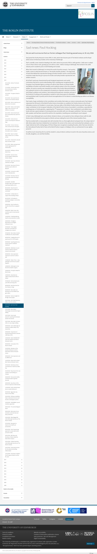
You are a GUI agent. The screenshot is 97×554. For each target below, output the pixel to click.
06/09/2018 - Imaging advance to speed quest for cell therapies (12, 238)
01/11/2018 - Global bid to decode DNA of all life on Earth (12, 140)
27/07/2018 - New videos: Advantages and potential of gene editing (12, 311)
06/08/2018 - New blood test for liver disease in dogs (12, 286)
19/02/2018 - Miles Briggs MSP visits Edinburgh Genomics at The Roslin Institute (12, 419)
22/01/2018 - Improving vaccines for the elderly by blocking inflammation (12, 449)
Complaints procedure (8, 536)
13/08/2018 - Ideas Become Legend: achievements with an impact (12, 276)
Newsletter (6, 497)
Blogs (5, 47)
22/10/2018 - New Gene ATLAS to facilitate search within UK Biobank (12, 167)
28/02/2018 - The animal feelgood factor (12, 407)
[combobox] (78, 5)
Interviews (6, 52)
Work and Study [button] (44, 37)
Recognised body (8, 545)
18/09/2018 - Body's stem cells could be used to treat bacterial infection (12, 212)
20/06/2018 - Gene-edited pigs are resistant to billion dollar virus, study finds (12, 327)
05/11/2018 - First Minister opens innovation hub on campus (12, 130)
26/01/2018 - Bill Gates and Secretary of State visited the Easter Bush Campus (11, 437)
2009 (5, 482)
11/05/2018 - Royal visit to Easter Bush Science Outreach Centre (12, 361)
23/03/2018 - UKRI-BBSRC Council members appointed (12, 403)
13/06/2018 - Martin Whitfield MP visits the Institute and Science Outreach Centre (12, 339)
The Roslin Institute (61, 42)
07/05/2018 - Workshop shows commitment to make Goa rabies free (12, 366)
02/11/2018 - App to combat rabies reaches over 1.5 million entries (12, 135)
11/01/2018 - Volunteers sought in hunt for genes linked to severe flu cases (12, 455)
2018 (5, 80)
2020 (5, 74)
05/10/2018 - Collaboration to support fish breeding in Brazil (12, 194)
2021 (5, 71)
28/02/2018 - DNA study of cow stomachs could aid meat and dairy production (12, 413)
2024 (5, 63)
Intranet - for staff (7, 522)
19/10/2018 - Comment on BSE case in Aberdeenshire (12, 172)
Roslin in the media (8, 489)
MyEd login (90, 543)
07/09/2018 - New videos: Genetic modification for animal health (12, 233)
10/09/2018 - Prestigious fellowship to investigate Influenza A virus (10, 222)
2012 (5, 474)
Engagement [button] (33, 37)
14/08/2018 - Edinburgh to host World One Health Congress (12, 266)
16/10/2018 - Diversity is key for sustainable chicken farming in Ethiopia (12, 177)
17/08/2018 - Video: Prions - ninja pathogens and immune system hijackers (12, 261)
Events (5, 493)
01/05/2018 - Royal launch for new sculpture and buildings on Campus (12, 372)
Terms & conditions (7, 532)
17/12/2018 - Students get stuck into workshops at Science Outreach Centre (12, 89)
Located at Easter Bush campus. (11, 519)
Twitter (44, 519)
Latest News (7, 43)
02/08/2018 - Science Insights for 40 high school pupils (12, 296)
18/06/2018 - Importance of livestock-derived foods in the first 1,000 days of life (12, 333)
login (92, 553)
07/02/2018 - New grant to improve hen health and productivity (11, 425)
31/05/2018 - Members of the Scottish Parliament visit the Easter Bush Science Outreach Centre (11, 351)
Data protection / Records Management (45, 536)
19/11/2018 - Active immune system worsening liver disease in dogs (12, 120)
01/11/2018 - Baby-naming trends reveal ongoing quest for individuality (12, 146)
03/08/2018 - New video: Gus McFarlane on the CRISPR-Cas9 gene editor (12, 291)
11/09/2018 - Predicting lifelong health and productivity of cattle (12, 217)
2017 (5, 459)
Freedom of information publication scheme (46, 534)
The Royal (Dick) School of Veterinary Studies (43, 42)
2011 (5, 476)
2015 (5, 465)
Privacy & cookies (7, 534)
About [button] (8, 37)
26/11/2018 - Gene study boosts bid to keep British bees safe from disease (12, 114)
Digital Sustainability (40, 538)
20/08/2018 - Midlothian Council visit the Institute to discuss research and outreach (12, 249)
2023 (5, 66)
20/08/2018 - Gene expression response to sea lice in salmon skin (12, 255)
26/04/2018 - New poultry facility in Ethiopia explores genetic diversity (12, 378)
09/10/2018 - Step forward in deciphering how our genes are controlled (12, 189)
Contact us (69, 519)
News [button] (24, 37)
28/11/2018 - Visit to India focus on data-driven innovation (12, 103)
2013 (5, 471)
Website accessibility (40, 532)
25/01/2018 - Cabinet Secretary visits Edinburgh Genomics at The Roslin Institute (12, 443)
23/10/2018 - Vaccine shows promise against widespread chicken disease (11, 156)
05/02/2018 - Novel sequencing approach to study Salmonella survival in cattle (12, 431)
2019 (5, 77)
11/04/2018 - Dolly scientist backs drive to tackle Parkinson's (12, 388)
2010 (5, 479)
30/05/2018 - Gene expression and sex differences (12, 356)
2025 (5, 60)
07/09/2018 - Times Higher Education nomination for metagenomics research (11, 228)
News (68, 42)
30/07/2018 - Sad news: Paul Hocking (11, 305)
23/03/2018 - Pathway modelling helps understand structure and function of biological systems (12, 398)
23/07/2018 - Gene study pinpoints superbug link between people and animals (12, 317)
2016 (5, 462)
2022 (5, 68)
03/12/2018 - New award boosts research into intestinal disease (12, 98)
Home (28, 42)
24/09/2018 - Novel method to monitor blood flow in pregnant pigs (12, 206)
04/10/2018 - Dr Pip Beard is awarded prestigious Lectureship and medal (12, 200)
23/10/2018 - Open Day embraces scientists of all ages (12, 161)
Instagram (52, 519)
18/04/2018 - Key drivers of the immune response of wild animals (12, 383)
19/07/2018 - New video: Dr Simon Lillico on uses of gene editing (12, 322)
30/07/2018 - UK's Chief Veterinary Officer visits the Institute (12, 301)
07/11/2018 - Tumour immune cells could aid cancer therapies (12, 125)
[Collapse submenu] (22, 56)
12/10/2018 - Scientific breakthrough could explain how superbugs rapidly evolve (12, 183)
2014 (5, 468)
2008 (5, 485)
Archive (5, 56)
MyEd (93, 2)
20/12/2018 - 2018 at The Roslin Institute (12, 83)
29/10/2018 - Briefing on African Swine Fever (12, 151)
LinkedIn (59, 519)
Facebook (36, 519)
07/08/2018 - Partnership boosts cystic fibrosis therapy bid (12, 281)
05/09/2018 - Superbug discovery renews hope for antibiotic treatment (12, 243)
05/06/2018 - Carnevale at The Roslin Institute (11, 344)
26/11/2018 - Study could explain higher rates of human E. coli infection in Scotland (12, 108)
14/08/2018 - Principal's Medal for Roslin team (12, 271)
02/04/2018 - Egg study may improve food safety (11, 392)
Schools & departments (84, 2)
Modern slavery (6, 538)
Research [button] (16, 37)
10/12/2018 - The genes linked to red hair (12, 94)
